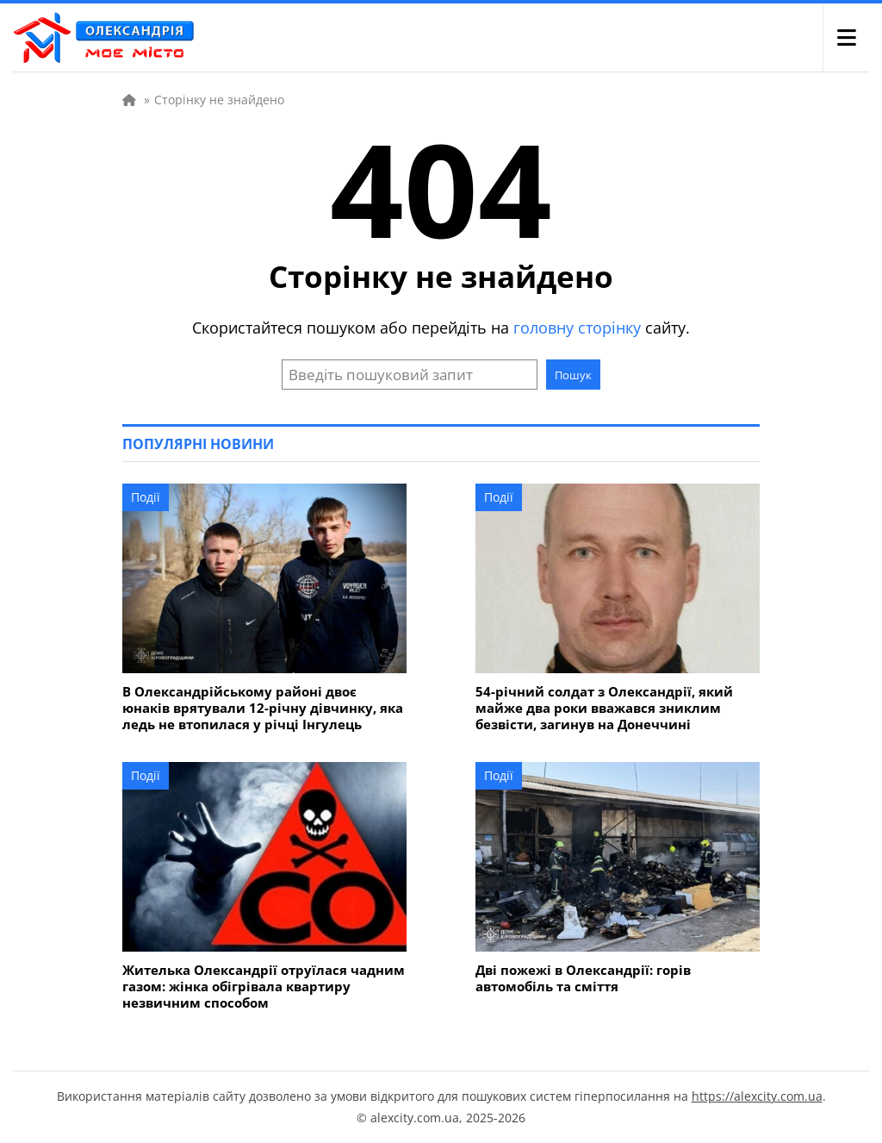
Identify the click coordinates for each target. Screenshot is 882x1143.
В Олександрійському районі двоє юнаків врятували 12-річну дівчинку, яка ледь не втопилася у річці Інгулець (262, 708)
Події (145, 497)
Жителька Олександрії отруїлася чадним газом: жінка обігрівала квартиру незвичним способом (263, 986)
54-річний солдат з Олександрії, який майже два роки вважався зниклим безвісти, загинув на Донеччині (604, 708)
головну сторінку (577, 327)
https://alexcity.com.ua (757, 1096)
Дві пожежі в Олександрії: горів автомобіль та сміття (583, 978)
